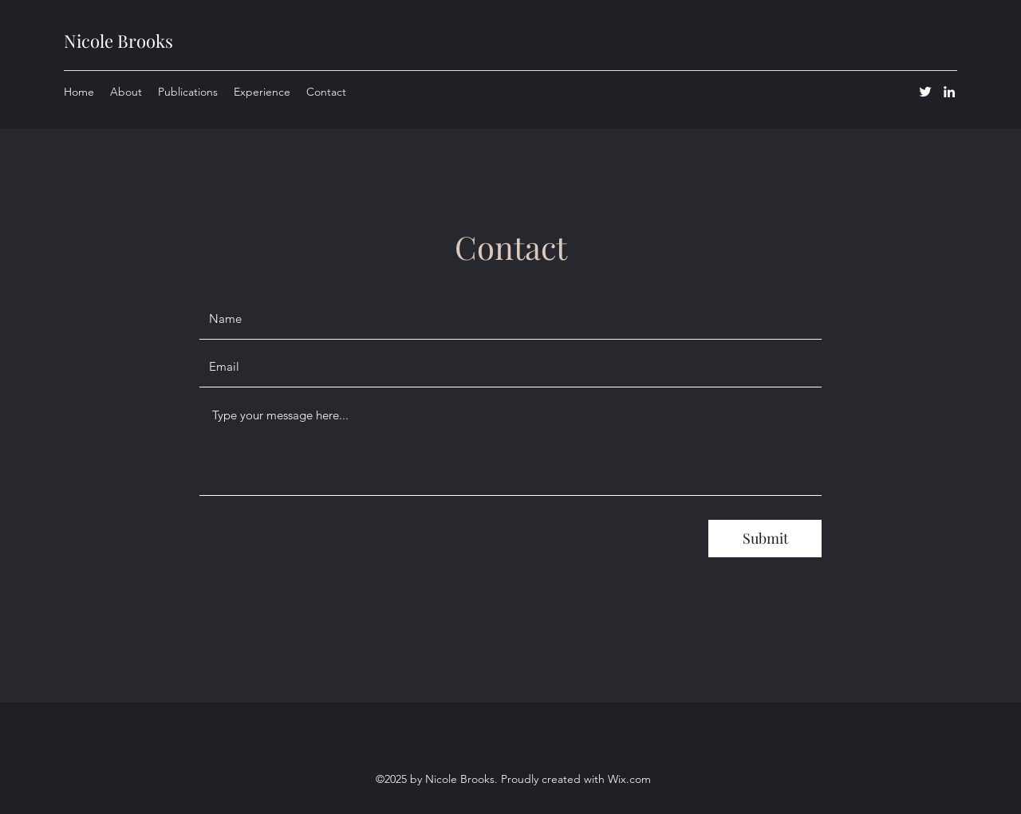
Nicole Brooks (118, 41)
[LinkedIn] (949, 92)
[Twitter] (925, 92)
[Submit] (765, 538)
